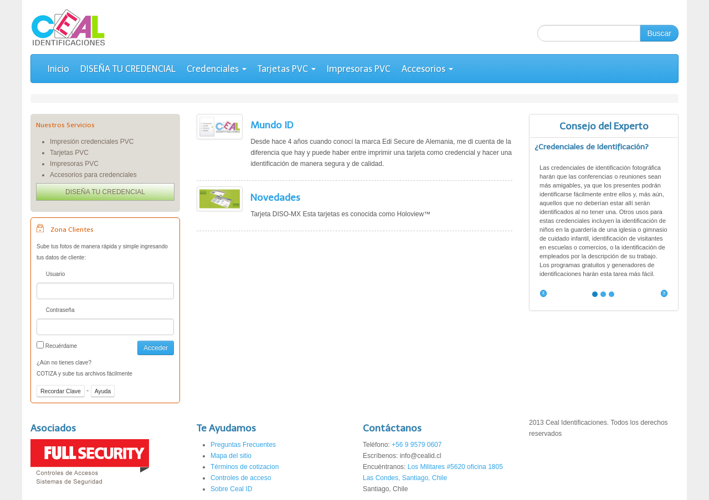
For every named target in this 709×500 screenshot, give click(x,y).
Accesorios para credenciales (93, 175)
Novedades (275, 197)
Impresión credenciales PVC (91, 141)
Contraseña (55, 311)
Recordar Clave (60, 391)
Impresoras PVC (359, 69)
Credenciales (216, 69)
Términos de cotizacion (244, 467)
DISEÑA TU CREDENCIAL (128, 69)
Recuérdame (57, 345)
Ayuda (103, 391)
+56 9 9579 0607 (416, 445)
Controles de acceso (240, 478)
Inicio (58, 69)
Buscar (659, 33)
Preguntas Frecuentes (243, 445)
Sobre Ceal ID (231, 489)
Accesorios (427, 69)
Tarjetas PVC (287, 69)
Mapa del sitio (230, 456)
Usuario (51, 275)
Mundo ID (271, 125)
